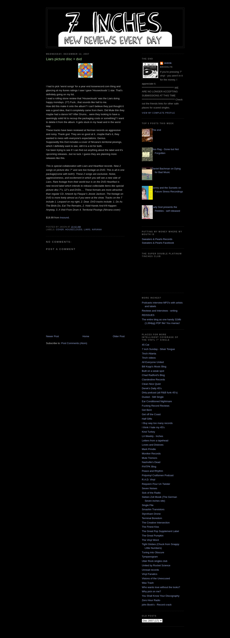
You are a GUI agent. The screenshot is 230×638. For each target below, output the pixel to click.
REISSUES (148, 315)
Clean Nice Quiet (151, 383)
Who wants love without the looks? (161, 587)
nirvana (97, 230)
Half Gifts (147, 418)
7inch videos (149, 357)
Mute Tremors (149, 458)
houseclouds (73, 230)
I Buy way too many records (157, 423)
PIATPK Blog (149, 466)
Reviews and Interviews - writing (159, 310)
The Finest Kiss (150, 526)
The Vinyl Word (150, 540)
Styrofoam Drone (151, 513)
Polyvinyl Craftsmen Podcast (157, 475)
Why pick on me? (151, 591)
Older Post (119, 336)
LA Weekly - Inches (152, 436)
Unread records (150, 569)
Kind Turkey (148, 431)
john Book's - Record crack (157, 604)
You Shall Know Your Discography (160, 595)
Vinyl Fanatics (149, 574)
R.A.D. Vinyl (148, 479)
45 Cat (145, 344)
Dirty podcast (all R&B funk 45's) (160, 392)
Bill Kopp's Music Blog (154, 366)
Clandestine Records (153, 379)
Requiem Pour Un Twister (156, 484)
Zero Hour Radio (151, 600)
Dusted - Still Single (152, 396)
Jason (168, 63)
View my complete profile (158, 113)
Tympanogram (150, 556)
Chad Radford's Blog (153, 375)
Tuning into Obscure (153, 552)
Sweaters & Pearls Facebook (158, 242)
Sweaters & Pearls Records (157, 239)
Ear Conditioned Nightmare (157, 401)
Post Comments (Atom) (74, 343)
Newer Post (52, 336)
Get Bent (147, 410)
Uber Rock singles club (154, 561)
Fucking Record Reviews (155, 405)
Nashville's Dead (151, 462)
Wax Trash (148, 582)
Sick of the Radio (151, 492)
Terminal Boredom (152, 518)
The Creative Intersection (156, 522)
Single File (148, 505)
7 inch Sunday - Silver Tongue (158, 349)
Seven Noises (149, 488)
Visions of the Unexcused (156, 578)
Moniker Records (151, 453)
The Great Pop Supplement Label (160, 531)
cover (60, 230)
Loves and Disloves (152, 444)
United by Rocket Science (156, 565)
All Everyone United (153, 362)
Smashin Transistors (153, 509)
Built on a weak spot (153, 370)
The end (156, 130)
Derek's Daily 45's (152, 388)
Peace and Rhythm (152, 471)
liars (87, 230)
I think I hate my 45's (153, 427)
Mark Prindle (149, 449)
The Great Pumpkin (152, 535)
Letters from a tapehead (155, 440)
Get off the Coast (151, 414)
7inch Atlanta (149, 353)
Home (86, 336)
